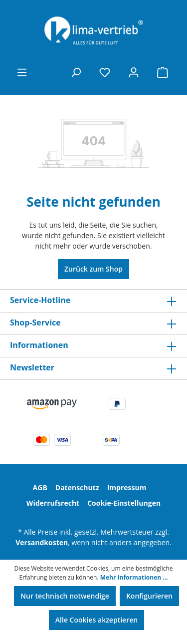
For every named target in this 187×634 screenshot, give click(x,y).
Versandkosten (41, 542)
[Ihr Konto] (134, 72)
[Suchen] (76, 72)
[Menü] (22, 72)
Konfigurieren (149, 596)
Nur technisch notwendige (64, 596)
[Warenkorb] (163, 72)
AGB (40, 487)
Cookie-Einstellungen (124, 503)
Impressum (127, 487)
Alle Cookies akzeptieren (96, 620)
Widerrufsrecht (52, 503)
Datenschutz (77, 487)
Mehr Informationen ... (134, 577)
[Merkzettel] (105, 72)
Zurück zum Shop (93, 269)
